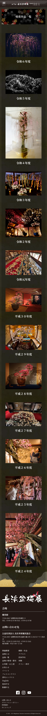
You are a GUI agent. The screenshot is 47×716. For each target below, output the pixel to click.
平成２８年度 (23, 394)
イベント (5, 670)
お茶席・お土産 (8, 664)
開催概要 (5, 650)
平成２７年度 (23, 430)
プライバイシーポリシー (10, 702)
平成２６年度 (23, 467)
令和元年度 (23, 279)
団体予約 (22, 657)
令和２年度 (23, 242)
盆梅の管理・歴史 (9, 660)
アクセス (22, 654)
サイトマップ (6, 707)
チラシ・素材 (23, 664)
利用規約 (5, 705)
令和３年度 (23, 200)
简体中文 (5, 684)
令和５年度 (23, 98)
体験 (20, 660)
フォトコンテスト (9, 674)
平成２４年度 (23, 571)
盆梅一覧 (5, 657)
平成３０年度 (23, 316)
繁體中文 (5, 687)
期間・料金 (22, 650)
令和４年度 (23, 163)
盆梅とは (5, 654)
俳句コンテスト (8, 677)
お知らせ (5, 667)
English (5, 680)
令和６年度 (23, 61)
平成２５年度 (23, 504)
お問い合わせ (6, 700)
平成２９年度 (23, 354)
